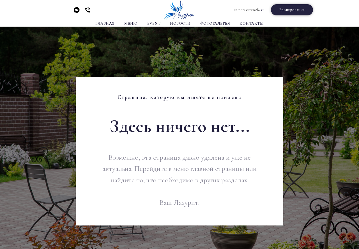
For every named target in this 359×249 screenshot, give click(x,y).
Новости (180, 23)
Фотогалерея (215, 23)
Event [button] (154, 23)
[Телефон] (87, 12)
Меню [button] (131, 23)
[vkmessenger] (76, 12)
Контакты (252, 23)
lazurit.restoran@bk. (247, 10)
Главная (105, 23)
